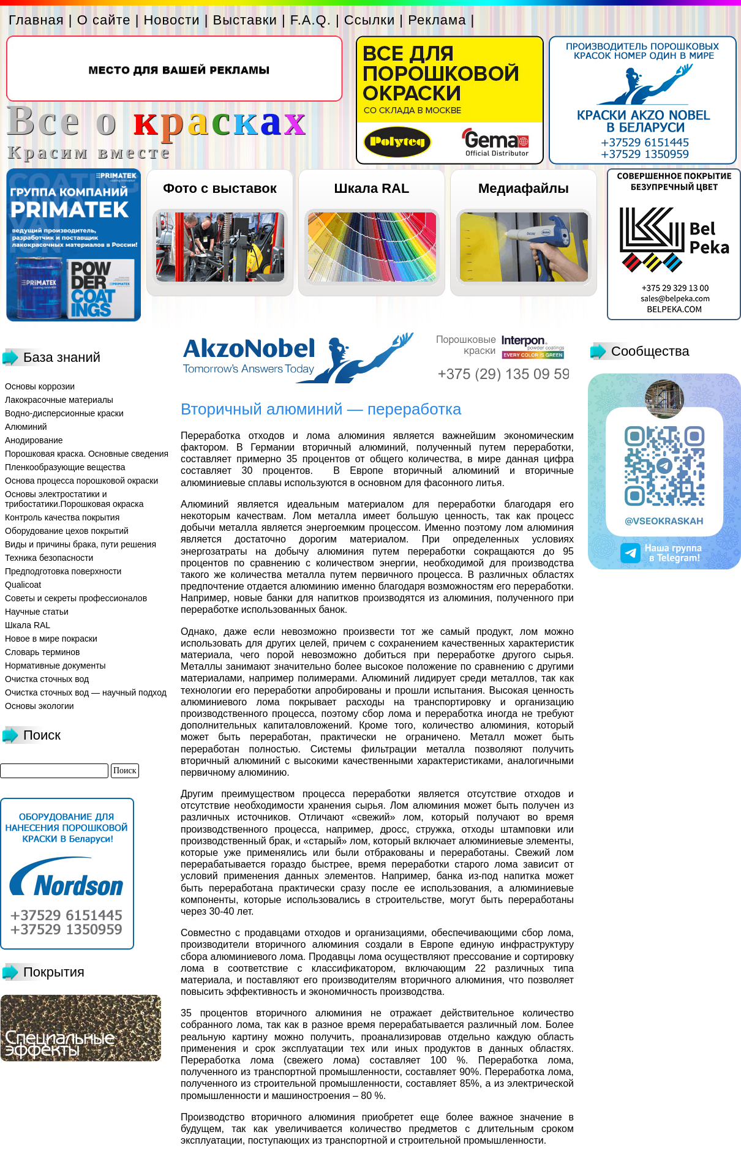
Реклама (437, 20)
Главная (36, 20)
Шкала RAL (372, 188)
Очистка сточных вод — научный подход (86, 692)
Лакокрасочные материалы (59, 400)
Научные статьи (37, 612)
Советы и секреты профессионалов (76, 598)
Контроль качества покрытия (62, 517)
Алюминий (26, 427)
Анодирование (34, 440)
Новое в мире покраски (51, 638)
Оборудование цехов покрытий (67, 531)
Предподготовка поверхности (63, 571)
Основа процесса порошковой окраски (81, 481)
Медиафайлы (523, 188)
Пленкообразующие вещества (65, 467)
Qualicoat (23, 585)
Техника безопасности (49, 558)
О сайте (104, 20)
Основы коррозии (40, 386)
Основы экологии (39, 706)
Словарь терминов (42, 652)
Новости (171, 20)
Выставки (245, 20)
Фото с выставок (219, 188)
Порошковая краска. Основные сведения (86, 454)
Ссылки (369, 20)
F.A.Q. (310, 20)
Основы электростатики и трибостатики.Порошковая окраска (74, 499)
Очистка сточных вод (47, 679)
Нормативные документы (55, 665)
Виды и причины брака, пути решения (80, 544)
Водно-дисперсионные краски (64, 413)
